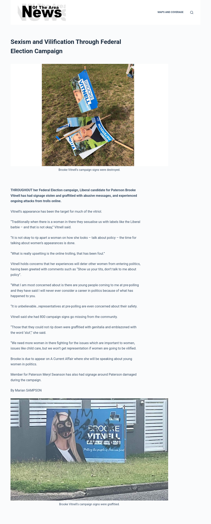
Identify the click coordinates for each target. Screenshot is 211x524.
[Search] (191, 12)
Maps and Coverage (170, 12)
